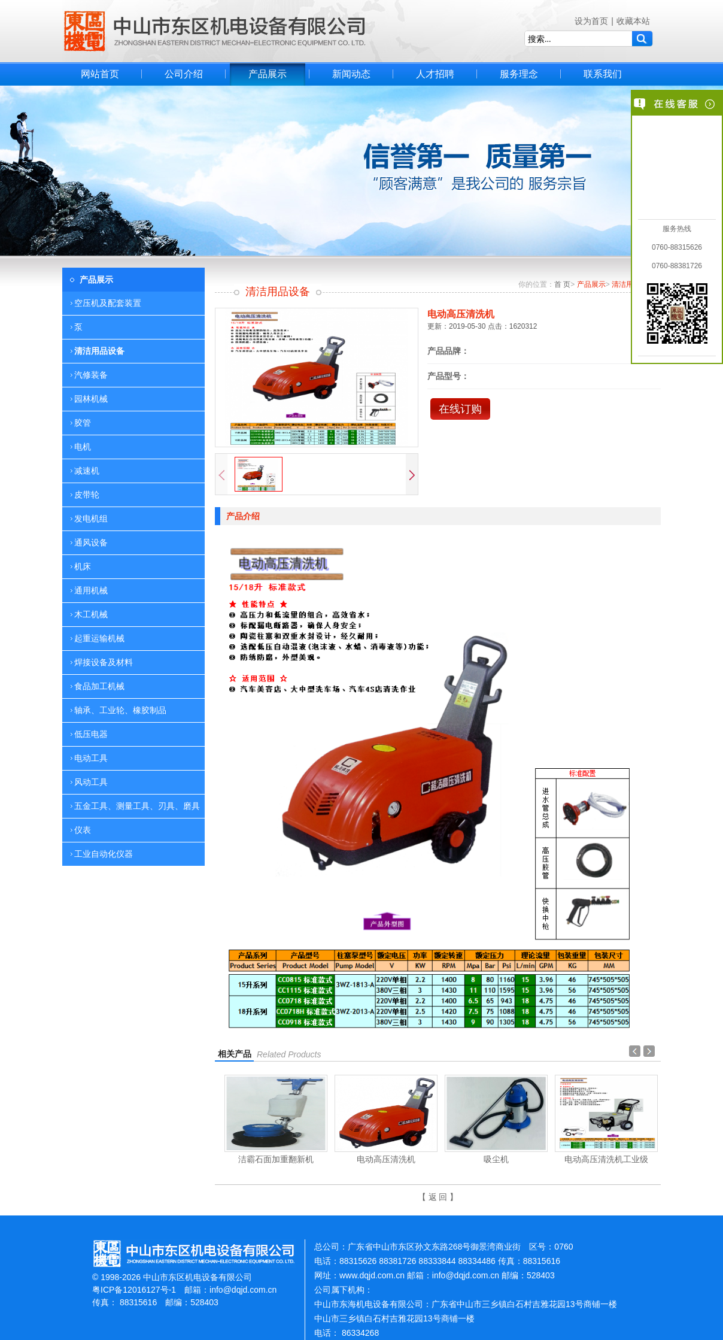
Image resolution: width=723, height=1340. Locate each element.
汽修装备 (91, 375)
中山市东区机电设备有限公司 (214, 31)
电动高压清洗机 (386, 1159)
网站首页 (100, 74)
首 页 (562, 284)
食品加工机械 (99, 686)
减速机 (86, 470)
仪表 (82, 830)
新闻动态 (351, 74)
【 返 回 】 (438, 1197)
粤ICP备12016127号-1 (134, 1289)
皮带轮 (86, 494)
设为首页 (591, 21)
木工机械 (91, 614)
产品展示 (267, 74)
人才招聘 (435, 74)
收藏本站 (633, 21)
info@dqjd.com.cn (243, 1289)
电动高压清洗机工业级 (606, 1159)
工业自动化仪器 (103, 854)
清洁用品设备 (99, 351)
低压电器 (91, 734)
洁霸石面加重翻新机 (276, 1159)
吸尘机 (496, 1159)
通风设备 (91, 542)
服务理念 (519, 74)
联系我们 (603, 74)
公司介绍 (184, 74)
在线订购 (460, 409)
